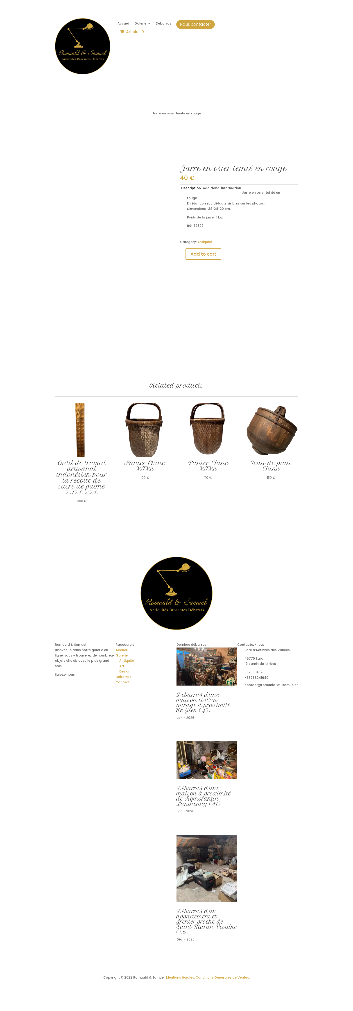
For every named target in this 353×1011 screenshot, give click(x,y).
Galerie (140, 24)
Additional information (222, 188)
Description (191, 188)
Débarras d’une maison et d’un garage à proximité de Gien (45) (203, 703)
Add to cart (203, 254)
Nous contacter (195, 24)
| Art (120, 666)
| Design (123, 671)
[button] (9, 1002)
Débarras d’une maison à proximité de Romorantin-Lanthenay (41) (203, 796)
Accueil (123, 24)
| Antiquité (125, 660)
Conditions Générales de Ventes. (222, 977)
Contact (122, 682)
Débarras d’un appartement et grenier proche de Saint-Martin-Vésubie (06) (206, 921)
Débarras (163, 24)
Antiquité (204, 242)
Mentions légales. (180, 977)
